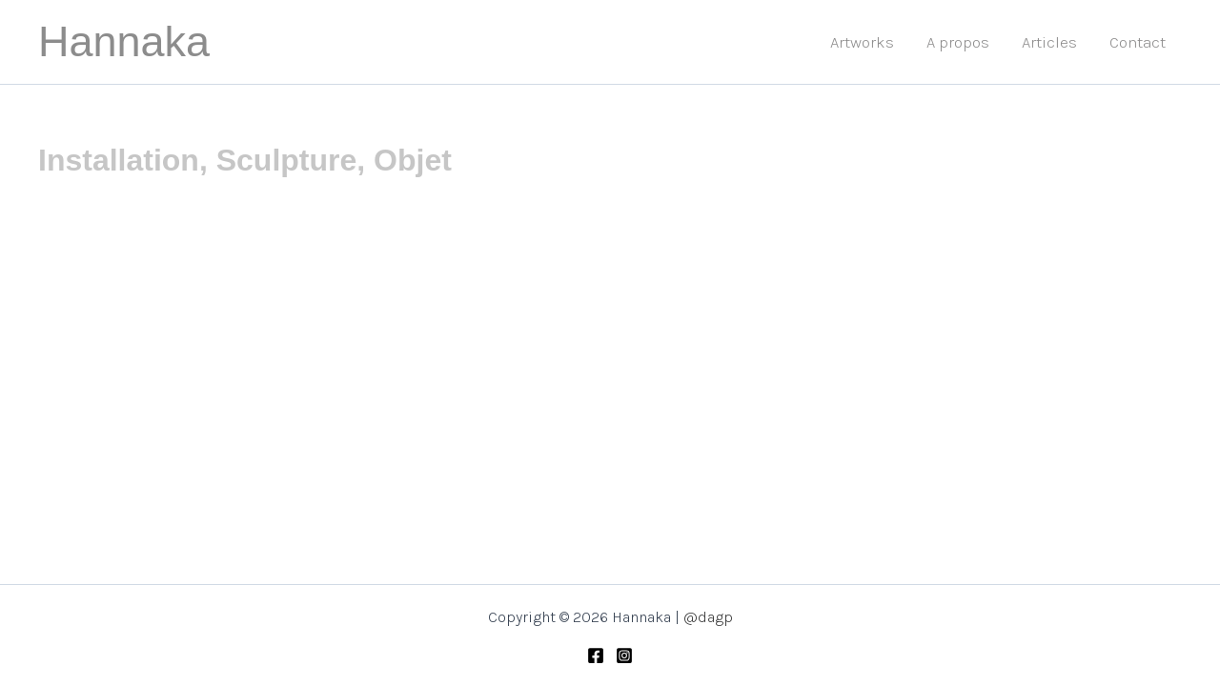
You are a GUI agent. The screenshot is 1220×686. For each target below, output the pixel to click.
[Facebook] (595, 655)
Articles (1049, 41)
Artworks (862, 41)
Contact (1137, 41)
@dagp (708, 617)
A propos (957, 41)
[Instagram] (624, 655)
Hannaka (124, 41)
